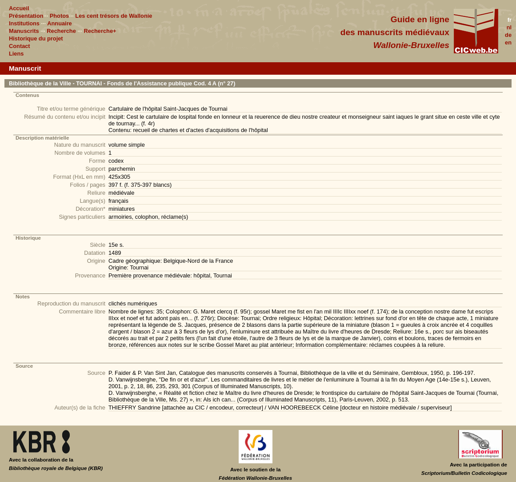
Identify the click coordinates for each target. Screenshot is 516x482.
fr (510, 19)
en (508, 42)
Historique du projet (36, 38)
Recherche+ (100, 31)
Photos (59, 15)
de (508, 35)
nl (509, 27)
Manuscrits (24, 31)
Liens (16, 53)
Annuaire (59, 23)
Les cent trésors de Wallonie (113, 15)
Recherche (61, 31)
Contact (19, 46)
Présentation (26, 15)
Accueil (19, 8)
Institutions (24, 23)
